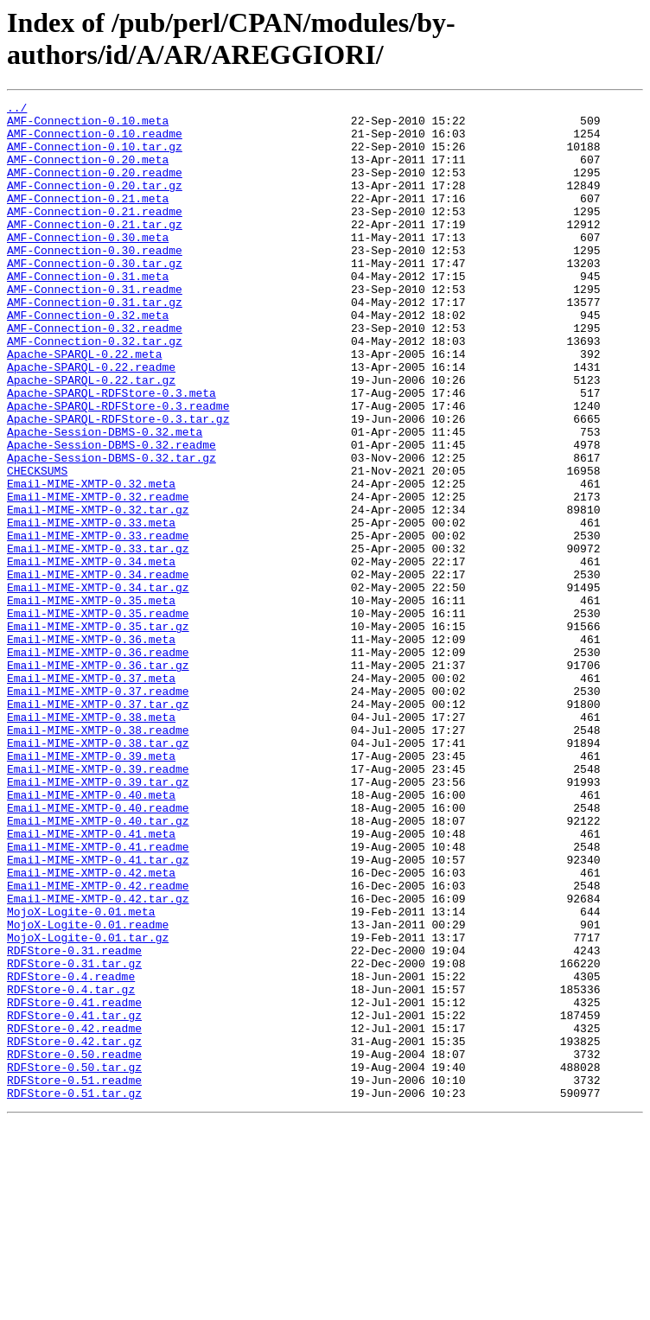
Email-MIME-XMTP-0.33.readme (98, 623)
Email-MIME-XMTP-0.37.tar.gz (98, 825)
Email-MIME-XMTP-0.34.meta (91, 654)
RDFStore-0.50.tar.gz (74, 1261)
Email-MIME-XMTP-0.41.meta (91, 981)
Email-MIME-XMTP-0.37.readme (98, 810)
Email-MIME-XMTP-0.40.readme (98, 950)
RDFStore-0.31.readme (74, 1121)
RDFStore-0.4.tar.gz (71, 1168)
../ (17, 110)
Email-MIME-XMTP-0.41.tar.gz (98, 1012)
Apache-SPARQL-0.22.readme (91, 421)
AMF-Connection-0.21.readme (94, 234)
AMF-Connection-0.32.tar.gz (94, 390)
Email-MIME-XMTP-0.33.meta (91, 607)
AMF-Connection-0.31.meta (88, 312)
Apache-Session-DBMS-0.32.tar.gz (111, 530)
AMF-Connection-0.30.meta (88, 265)
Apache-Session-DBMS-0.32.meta (104, 499)
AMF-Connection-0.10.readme (94, 141)
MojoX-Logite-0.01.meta (81, 1074)
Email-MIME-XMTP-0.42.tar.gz (98, 1059)
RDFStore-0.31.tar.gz (74, 1137)
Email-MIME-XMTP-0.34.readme (98, 670)
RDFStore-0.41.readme (74, 1183)
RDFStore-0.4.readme (71, 1152)
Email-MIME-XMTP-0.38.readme (98, 856)
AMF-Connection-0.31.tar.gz (94, 343)
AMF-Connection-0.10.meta (88, 125)
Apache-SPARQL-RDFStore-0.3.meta (111, 452)
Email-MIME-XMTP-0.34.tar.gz (98, 685)
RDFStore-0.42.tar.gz (74, 1230)
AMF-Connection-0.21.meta (88, 218)
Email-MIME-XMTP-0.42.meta (91, 1028)
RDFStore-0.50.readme (74, 1245)
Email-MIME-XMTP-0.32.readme (98, 576)
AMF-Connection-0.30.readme (94, 281)
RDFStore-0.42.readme (74, 1214)
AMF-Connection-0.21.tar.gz (94, 250)
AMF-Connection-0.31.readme (94, 327)
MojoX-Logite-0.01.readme (88, 1090)
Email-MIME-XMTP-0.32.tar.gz (98, 592)
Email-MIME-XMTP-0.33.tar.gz (98, 639)
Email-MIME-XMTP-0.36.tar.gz (98, 779)
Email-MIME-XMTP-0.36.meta (91, 748)
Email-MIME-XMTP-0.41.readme (98, 996)
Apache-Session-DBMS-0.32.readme (111, 514)
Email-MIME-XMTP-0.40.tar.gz (98, 965)
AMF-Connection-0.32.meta (88, 359)
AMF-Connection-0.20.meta (88, 172)
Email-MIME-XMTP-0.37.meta (91, 794)
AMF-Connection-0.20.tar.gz (94, 203)
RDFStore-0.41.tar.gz (74, 1199)
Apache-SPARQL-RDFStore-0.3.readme (118, 467)
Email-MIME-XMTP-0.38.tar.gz (98, 872)
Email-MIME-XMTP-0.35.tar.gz (98, 732)
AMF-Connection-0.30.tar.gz (94, 296)
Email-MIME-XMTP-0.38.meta (91, 841)
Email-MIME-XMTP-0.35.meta (91, 701)
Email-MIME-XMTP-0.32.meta (91, 561)
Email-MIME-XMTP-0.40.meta (91, 934)
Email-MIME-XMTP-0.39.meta (91, 888)
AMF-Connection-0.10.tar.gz (94, 156)
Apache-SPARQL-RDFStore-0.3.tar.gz (118, 483)
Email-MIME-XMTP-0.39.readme (98, 903)
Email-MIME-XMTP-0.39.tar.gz (98, 919)
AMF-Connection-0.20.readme (94, 187)
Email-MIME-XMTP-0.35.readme (98, 716)
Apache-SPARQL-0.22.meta (84, 405)
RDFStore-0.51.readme (74, 1277)
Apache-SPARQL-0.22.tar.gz (91, 436)
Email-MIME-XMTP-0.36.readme (98, 763)
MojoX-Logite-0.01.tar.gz (88, 1105)
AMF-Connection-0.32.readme (94, 374)
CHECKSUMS (37, 545)
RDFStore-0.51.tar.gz (74, 1292)
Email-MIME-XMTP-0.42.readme (98, 1043)
